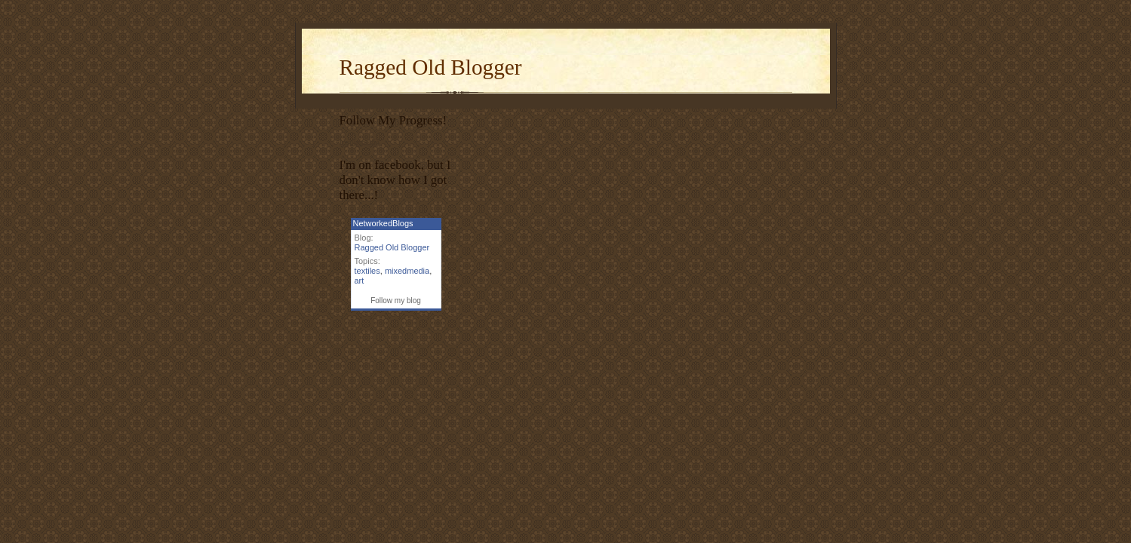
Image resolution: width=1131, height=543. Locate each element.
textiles (367, 270)
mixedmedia (407, 270)
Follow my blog (395, 300)
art (359, 280)
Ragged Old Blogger (431, 67)
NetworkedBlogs (383, 223)
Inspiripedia (360, 141)
